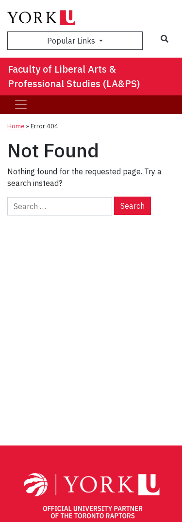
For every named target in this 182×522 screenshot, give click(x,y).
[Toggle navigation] (21, 104)
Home (16, 126)
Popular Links (72, 41)
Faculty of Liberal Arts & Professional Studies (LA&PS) (74, 76)
